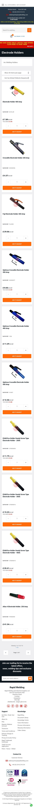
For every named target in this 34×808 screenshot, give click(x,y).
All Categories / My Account (14, 5)
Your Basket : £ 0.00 (19, 36)
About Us (4, 719)
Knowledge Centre (23, 720)
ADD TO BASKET (17, 132)
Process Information (24, 725)
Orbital (13, 749)
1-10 (17, 647)
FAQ (3, 722)
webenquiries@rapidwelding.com (18, 15)
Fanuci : (8, 749)
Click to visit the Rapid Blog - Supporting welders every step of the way (17, 22)
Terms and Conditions (8, 731)
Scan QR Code (22, 9)
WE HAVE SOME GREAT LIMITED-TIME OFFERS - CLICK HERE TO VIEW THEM (17, 43)
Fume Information (23, 723)
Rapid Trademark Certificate (7, 741)
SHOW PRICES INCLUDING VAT (16, 18)
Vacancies (5, 728)
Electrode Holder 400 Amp (12, 102)
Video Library (22, 730)
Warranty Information (24, 728)
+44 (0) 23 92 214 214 (18, 12)
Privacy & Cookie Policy (9, 738)
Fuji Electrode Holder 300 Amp (14, 214)
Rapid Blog (21, 715)
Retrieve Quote (12, 9)
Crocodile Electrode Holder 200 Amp (16, 158)
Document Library (23, 717)
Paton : (4, 749)
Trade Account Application (6, 745)
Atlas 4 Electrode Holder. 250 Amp (15, 607)
